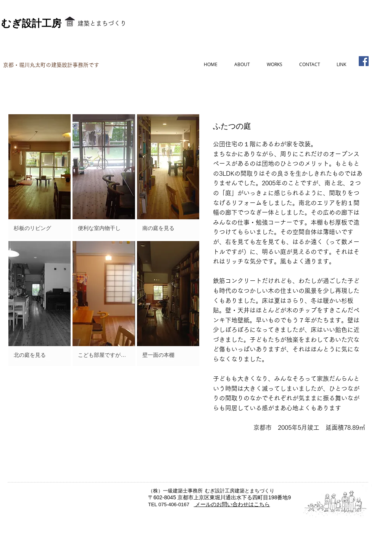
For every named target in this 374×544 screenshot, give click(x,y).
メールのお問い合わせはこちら (232, 504)
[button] (39, 176)
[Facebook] (364, 61)
